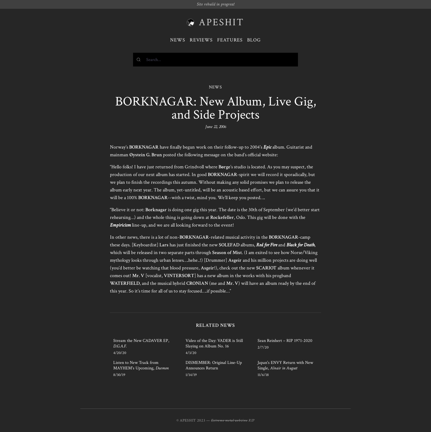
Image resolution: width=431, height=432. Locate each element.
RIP (251, 420)
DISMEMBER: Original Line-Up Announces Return (214, 365)
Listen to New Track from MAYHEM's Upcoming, (141, 365)
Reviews (201, 40)
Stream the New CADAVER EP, (141, 343)
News (177, 40)
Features (230, 40)
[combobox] (215, 59)
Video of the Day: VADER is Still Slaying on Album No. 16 (214, 343)
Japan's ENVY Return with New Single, (285, 365)
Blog (254, 40)
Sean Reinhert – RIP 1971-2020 (285, 341)
